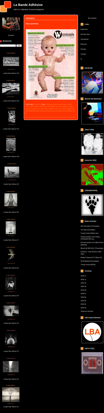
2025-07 (83, 293)
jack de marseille (50, 106)
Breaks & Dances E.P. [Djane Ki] (91, 257)
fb (81, 59)
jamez (42, 106)
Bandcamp (84, 29)
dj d (57, 106)
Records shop (85, 34)
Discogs (83, 49)
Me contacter (92, 18)
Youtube (83, 54)
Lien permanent (57, 111)
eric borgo (33, 109)
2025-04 (83, 304)
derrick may (62, 104)
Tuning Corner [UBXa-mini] (89, 233)
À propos (11, 35)
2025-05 (83, 300)
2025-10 (83, 283)
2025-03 (83, 308)
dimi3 (56, 109)
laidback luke (70, 109)
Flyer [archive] (32, 24)
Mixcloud (83, 44)
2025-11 (83, 279)
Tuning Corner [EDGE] (88, 264)
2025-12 (83, 276)
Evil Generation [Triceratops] (90, 226)
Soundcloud (84, 39)
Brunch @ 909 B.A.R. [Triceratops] (92, 248)
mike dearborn (63, 106)
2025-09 (83, 286)
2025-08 (83, 290)
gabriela (51, 109)
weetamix (49, 104)
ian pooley (40, 109)
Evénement (37, 104)
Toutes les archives (87, 311)
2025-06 (83, 297)
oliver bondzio (34, 106)
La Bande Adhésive (28, 5)
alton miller (62, 109)
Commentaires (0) (69, 111)
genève (55, 104)
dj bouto (48, 111)
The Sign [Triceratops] (88, 230)
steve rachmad (40, 111)
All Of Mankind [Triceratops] (90, 261)
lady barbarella (30, 111)
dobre (46, 109)
